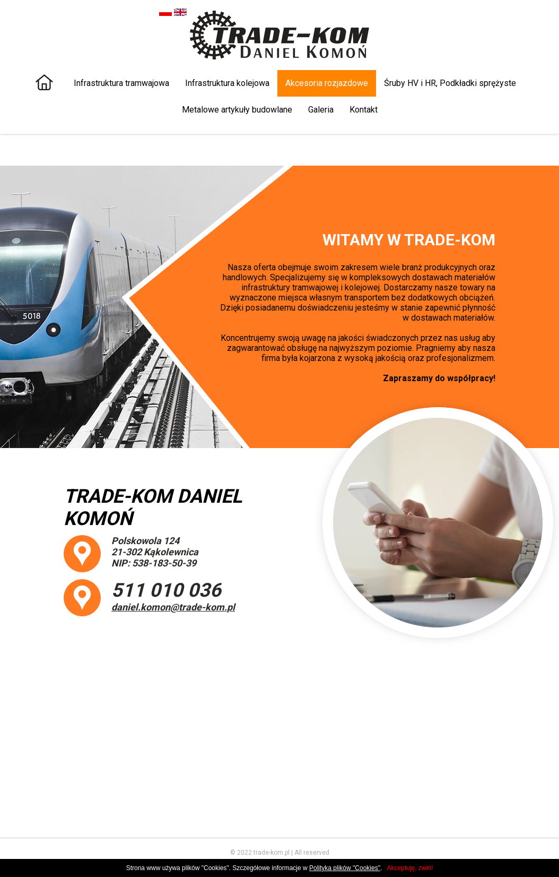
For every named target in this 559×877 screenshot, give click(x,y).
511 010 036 (166, 590)
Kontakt (364, 110)
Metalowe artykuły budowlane (237, 110)
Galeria (321, 110)
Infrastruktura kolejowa (227, 83)
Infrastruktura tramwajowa (121, 83)
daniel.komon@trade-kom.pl (173, 607)
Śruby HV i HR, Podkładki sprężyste (450, 83)
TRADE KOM (279, 35)
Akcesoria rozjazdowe (326, 83)
